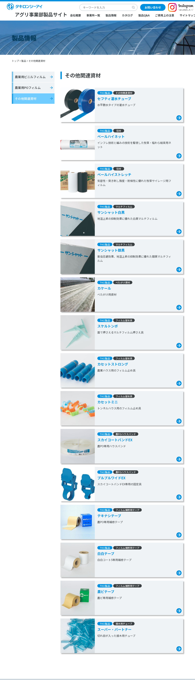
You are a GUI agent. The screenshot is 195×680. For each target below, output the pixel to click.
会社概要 (75, 15)
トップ (15, 61)
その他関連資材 (25, 98)
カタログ (127, 15)
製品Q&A (144, 15)
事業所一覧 (93, 15)
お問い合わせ (153, 7)
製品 (23, 61)
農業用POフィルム (28, 87)
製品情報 (111, 15)
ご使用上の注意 (164, 15)
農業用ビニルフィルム (30, 77)
